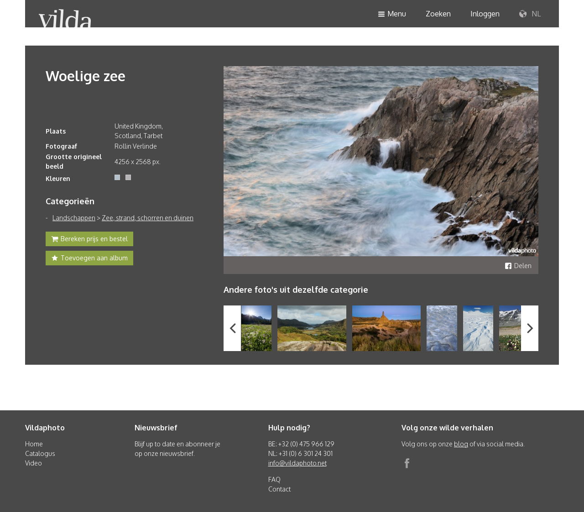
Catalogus (40, 453)
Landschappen (73, 218)
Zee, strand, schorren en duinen (147, 218)
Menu (392, 14)
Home (34, 444)
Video (33, 463)
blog (461, 444)
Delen (518, 265)
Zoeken (438, 13)
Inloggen (485, 13)
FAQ (274, 479)
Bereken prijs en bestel (89, 240)
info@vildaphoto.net (297, 463)
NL (530, 14)
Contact (279, 489)
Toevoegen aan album (89, 259)
